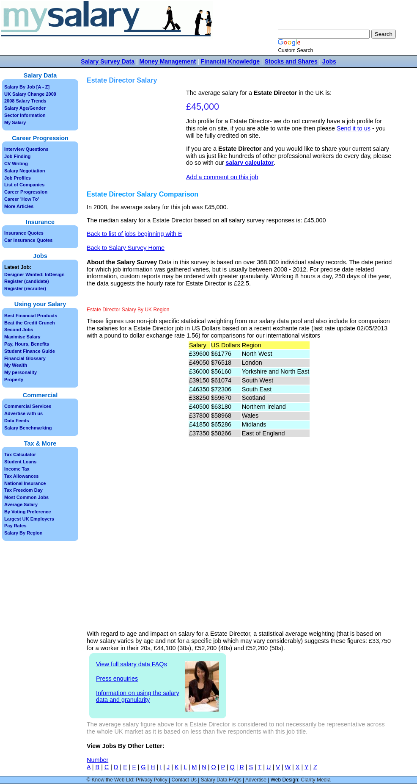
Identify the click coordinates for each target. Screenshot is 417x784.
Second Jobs (18, 329)
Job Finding (17, 156)
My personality (20, 372)
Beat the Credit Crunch (29, 322)
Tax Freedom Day (23, 490)
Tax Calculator (20, 454)
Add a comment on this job (222, 177)
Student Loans (20, 461)
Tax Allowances (21, 476)
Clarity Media (316, 780)
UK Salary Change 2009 (30, 94)
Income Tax (17, 468)
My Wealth (15, 365)
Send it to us (353, 128)
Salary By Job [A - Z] (26, 86)
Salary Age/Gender (25, 108)
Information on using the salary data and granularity (137, 697)
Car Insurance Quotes (28, 240)
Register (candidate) (26, 281)
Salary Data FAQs (221, 780)
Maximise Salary (22, 336)
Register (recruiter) (25, 288)
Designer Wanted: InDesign (34, 274)
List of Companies (24, 184)
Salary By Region (23, 532)
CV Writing (16, 163)
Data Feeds (16, 420)
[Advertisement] (137, 131)
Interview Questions (26, 149)
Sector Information (25, 115)
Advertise (255, 780)
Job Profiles (17, 177)
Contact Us (184, 780)
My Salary (15, 122)
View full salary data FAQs (131, 664)
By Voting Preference (27, 511)
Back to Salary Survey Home (126, 247)
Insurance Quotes (24, 232)
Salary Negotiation (24, 170)
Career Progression (25, 191)
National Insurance (25, 483)
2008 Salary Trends (25, 100)
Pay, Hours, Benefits (26, 343)
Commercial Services (27, 406)
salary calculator (250, 162)
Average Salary (21, 504)
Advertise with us (23, 413)
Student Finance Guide (29, 351)
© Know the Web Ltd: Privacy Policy (126, 780)
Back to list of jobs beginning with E (134, 233)
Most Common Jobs (26, 497)
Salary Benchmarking (28, 427)
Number (97, 759)
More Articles (18, 206)
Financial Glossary (25, 358)
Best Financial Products (30, 315)
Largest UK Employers (29, 518)
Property (13, 379)
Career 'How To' (21, 199)
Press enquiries (117, 678)
